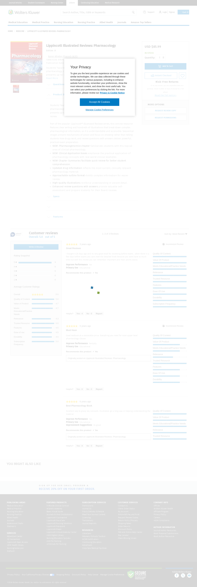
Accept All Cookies (99, 102)
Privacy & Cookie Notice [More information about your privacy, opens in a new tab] (112, 93)
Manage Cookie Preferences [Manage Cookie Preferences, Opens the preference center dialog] (99, 110)
